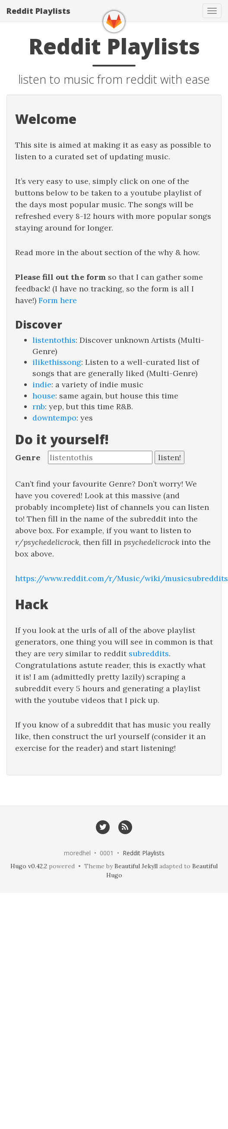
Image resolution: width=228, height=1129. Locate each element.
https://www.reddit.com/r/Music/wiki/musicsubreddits (121, 578)
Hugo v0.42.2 (28, 866)
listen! (169, 457)
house (43, 396)
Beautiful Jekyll (136, 866)
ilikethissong (56, 362)
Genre (27, 457)
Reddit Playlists (38, 11)
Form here (57, 300)
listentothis (54, 340)
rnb (38, 406)
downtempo (54, 418)
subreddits (149, 653)
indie (41, 384)
